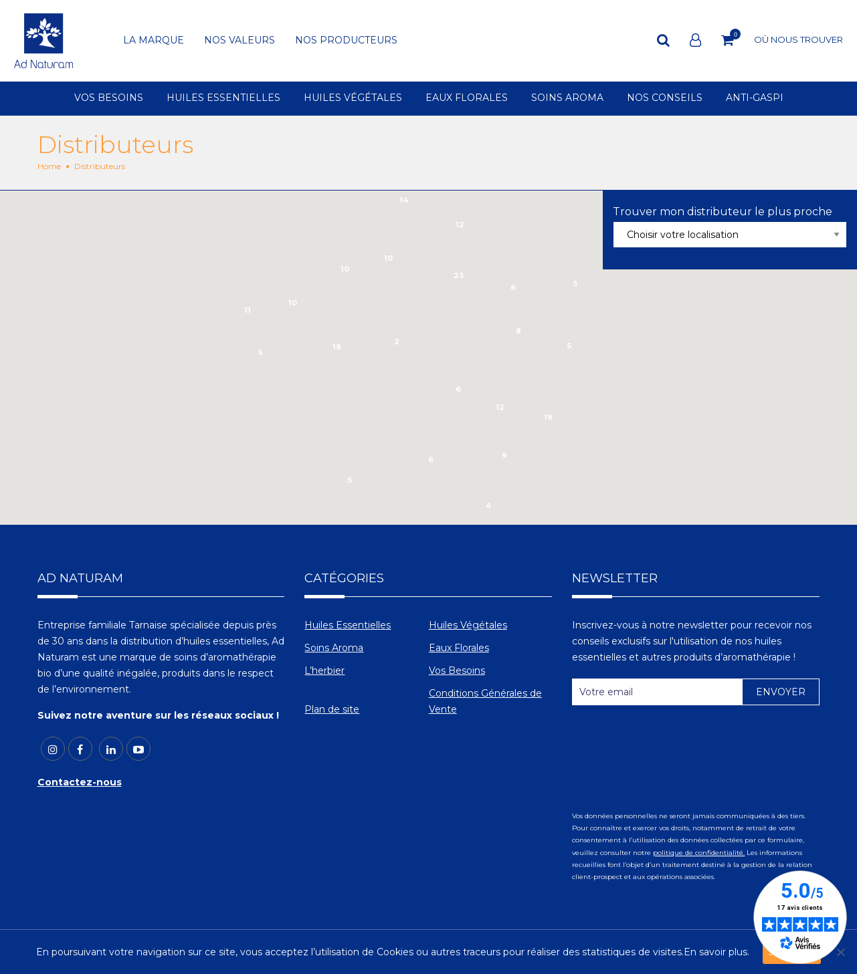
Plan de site (331, 709)
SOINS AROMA (567, 98)
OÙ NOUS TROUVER (798, 39)
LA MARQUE (153, 40)
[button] (330, 378)
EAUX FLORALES (466, 98)
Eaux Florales (459, 648)
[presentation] (673, 748)
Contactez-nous (79, 782)
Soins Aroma (333, 648)
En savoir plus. (716, 952)
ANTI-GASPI (754, 98)
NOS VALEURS (239, 40)
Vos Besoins (457, 670)
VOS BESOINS (108, 98)
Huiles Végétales (468, 625)
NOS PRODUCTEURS (346, 40)
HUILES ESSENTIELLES (223, 98)
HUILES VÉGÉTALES (353, 98)
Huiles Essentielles (347, 625)
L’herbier (324, 670)
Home (49, 166)
